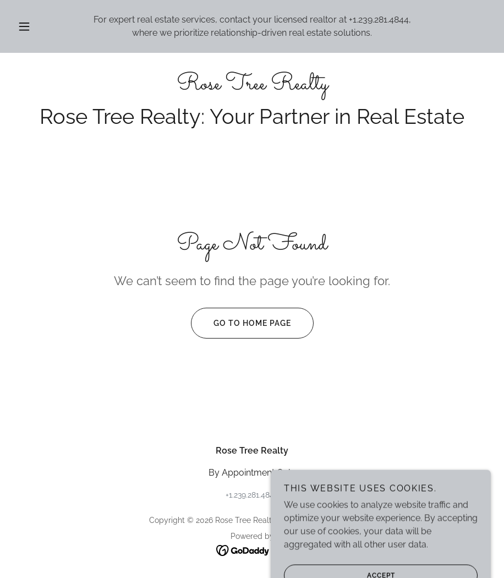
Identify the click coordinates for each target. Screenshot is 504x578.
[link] (252, 86)
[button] (34, 26)
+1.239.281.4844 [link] (379, 19)
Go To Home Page (241, 323)
